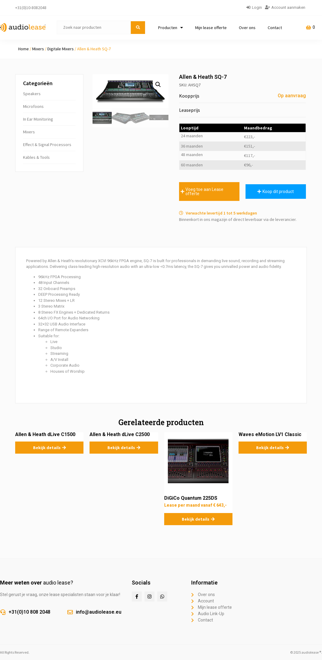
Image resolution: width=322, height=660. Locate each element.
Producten (170, 27)
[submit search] (138, 27)
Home (23, 49)
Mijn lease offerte (211, 27)
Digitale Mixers (60, 49)
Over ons (247, 27)
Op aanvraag (292, 95)
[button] (158, 84)
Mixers (38, 49)
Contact (275, 27)
